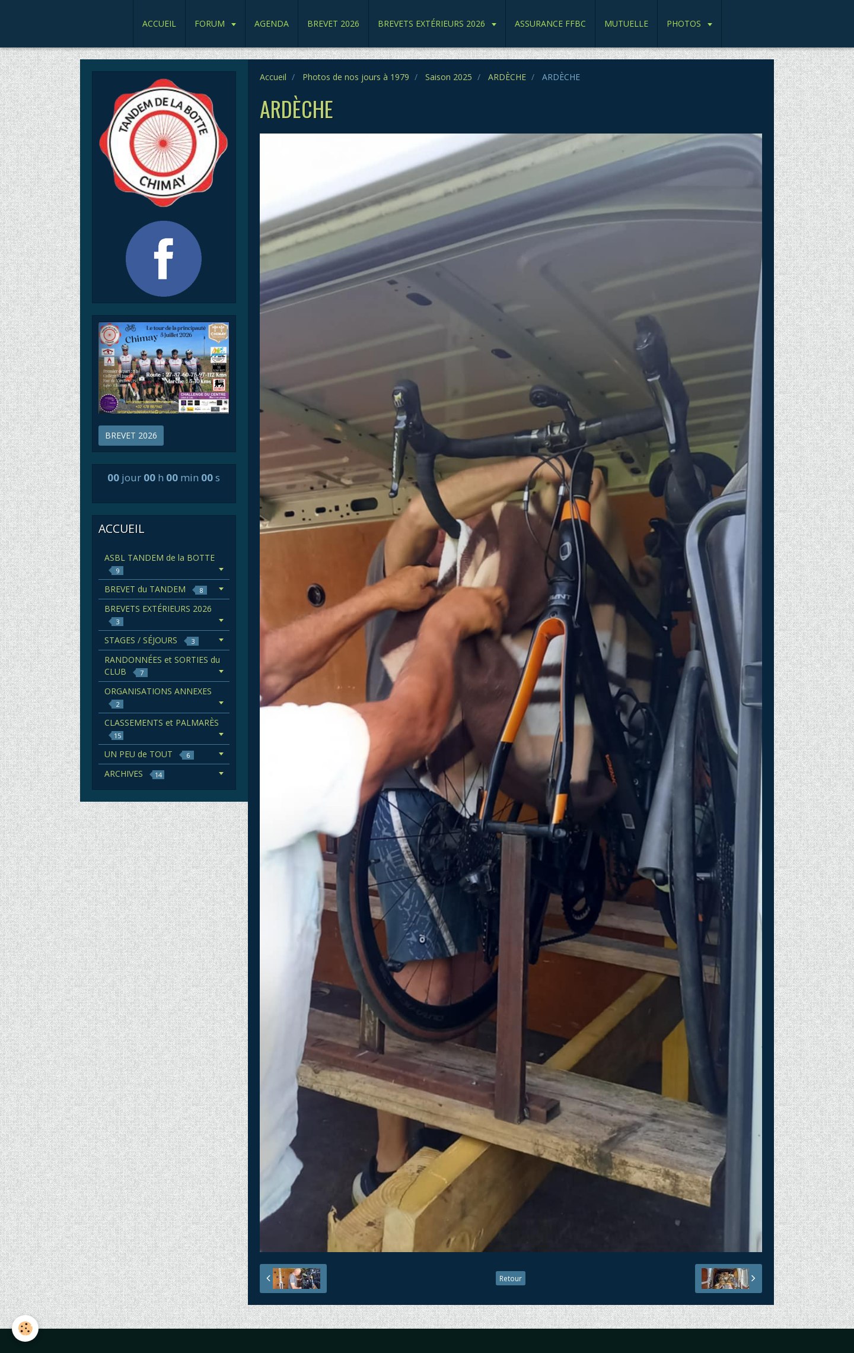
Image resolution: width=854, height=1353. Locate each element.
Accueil (273, 76)
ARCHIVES (134, 773)
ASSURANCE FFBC (550, 23)
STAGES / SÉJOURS (151, 640)
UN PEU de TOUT (149, 754)
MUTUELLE (626, 23)
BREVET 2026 (333, 23)
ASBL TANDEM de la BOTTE (159, 563)
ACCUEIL (159, 23)
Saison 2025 (448, 76)
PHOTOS (685, 23)
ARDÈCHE (507, 76)
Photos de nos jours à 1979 (355, 76)
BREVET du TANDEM (155, 589)
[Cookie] (25, 1328)
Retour (510, 1278)
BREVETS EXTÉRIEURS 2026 (432, 23)
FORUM (211, 23)
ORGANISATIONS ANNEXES (158, 697)
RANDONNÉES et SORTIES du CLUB (162, 665)
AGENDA (271, 23)
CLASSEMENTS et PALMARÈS (161, 728)
